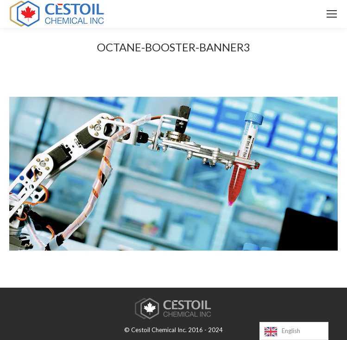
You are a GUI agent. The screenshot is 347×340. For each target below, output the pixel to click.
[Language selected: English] (293, 331)
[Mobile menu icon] (332, 14)
